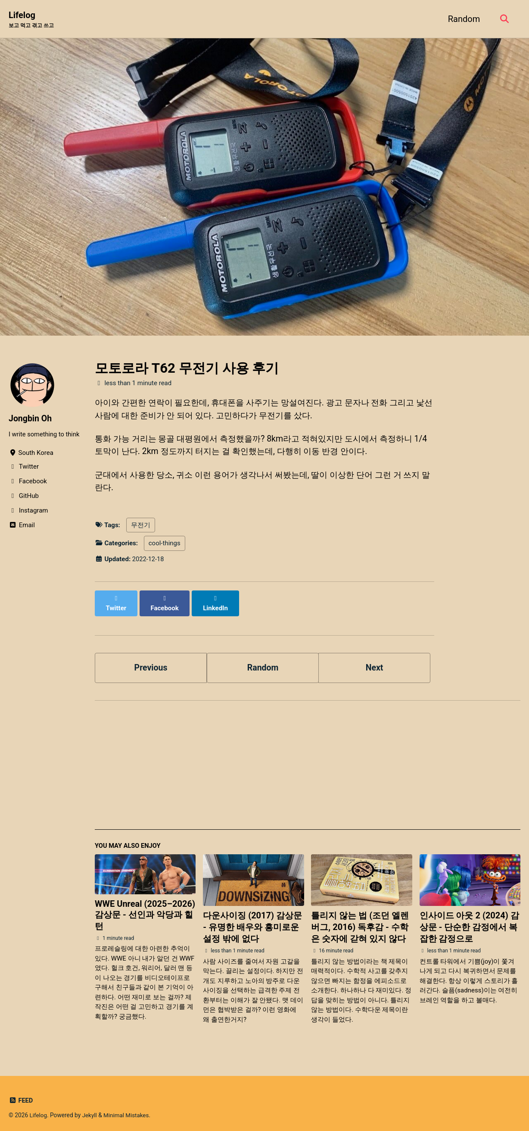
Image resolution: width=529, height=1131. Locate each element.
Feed (21, 1095)
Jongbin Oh (31, 419)
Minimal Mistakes (127, 1109)
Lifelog (33, 20)
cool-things (164, 546)
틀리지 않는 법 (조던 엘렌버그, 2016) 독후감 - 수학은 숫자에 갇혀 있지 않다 (360, 922)
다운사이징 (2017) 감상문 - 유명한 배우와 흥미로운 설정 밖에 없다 (252, 922)
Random (463, 19)
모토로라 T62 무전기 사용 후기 (187, 369)
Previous (151, 661)
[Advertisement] (307, 763)
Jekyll (90, 1109)
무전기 (140, 528)
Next (374, 661)
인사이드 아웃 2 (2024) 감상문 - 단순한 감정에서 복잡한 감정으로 (469, 922)
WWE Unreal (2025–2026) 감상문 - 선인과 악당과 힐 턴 (145, 909)
